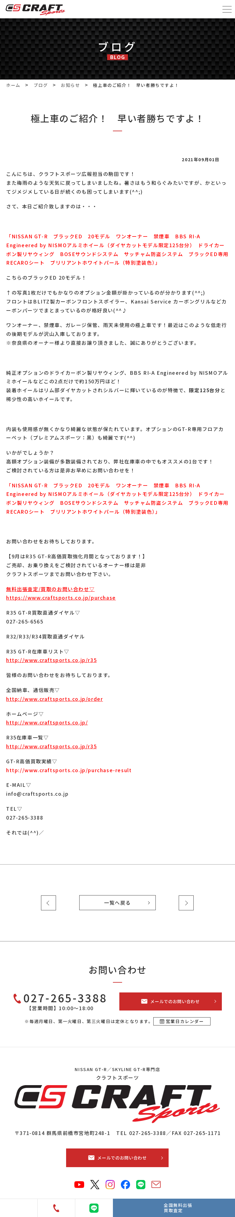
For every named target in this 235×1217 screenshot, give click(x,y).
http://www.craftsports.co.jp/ (47, 722)
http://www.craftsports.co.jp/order (54, 698)
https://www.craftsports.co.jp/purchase (61, 597)
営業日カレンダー (185, 1021)
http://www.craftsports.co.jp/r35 (51, 660)
